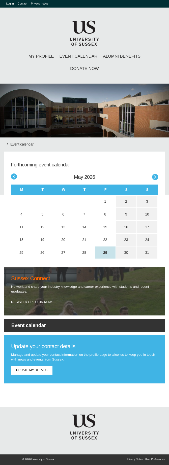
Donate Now (84, 68)
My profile (41, 56)
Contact (22, 3)
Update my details (32, 370)
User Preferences (155, 459)
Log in (10, 3)
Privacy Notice (135, 459)
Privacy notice (39, 3)
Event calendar (78, 56)
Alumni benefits (121, 56)
